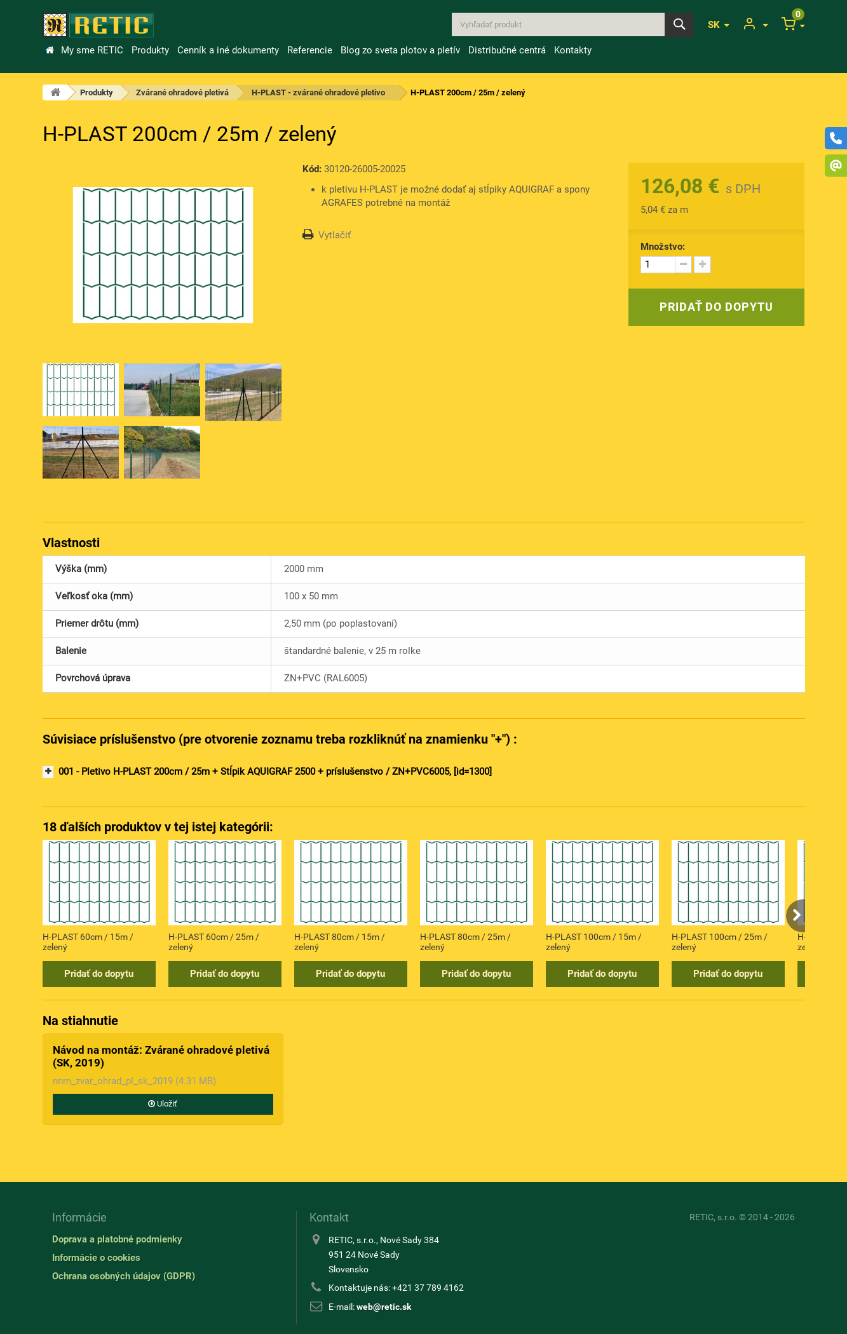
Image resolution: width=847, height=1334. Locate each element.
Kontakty (573, 50)
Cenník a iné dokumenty (228, 50)
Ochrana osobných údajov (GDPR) (123, 1276)
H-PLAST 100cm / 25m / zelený (720, 942)
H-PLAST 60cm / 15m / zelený (88, 942)
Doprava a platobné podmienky (117, 1239)
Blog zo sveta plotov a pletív (400, 50)
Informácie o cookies (96, 1257)
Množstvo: (662, 247)
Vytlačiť (334, 235)
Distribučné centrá (507, 50)
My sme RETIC (92, 50)
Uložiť (162, 1103)
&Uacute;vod (49, 50)
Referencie (309, 50)
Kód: (312, 169)
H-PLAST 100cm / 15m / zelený (594, 942)
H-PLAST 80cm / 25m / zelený (465, 942)
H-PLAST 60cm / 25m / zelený (213, 942)
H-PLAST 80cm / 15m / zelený (339, 942)
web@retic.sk (383, 1307)
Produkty (150, 50)
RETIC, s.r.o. (713, 1217)
